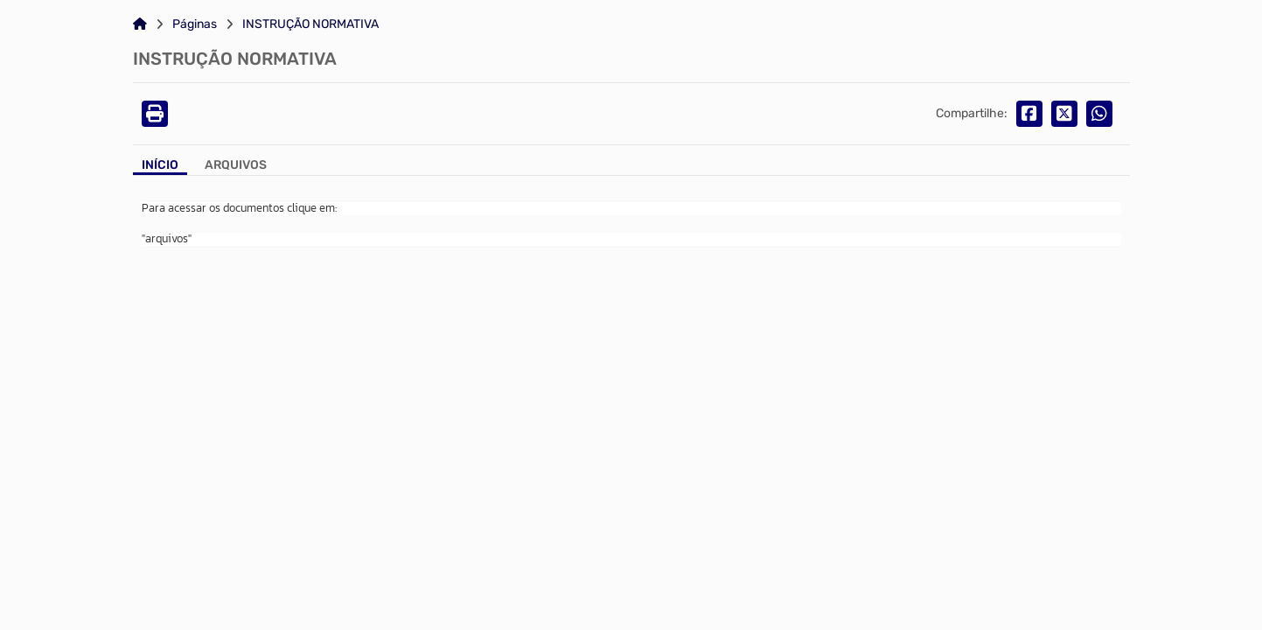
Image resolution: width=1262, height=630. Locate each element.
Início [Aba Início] (160, 165)
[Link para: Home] (140, 25)
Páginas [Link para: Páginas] (194, 25)
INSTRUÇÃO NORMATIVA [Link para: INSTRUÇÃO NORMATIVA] (310, 25)
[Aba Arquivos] (235, 166)
